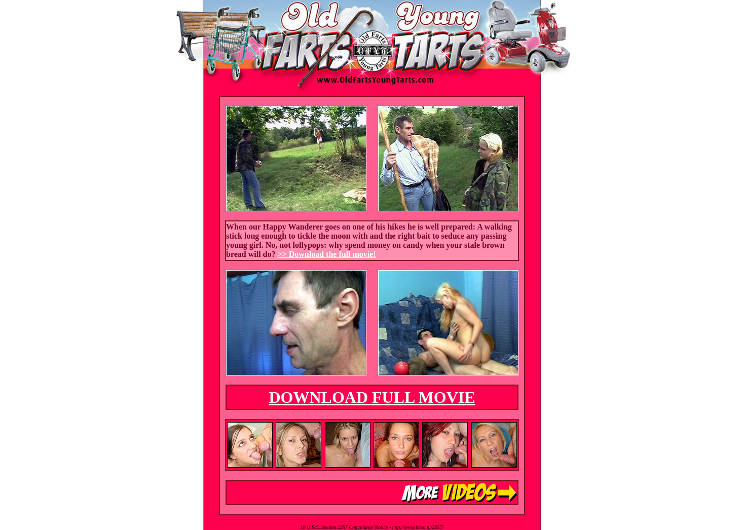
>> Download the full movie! (327, 254)
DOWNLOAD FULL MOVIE (372, 397)
